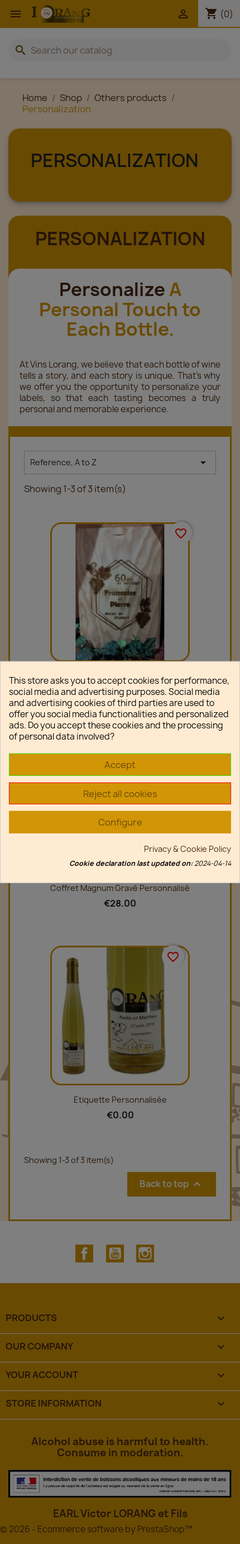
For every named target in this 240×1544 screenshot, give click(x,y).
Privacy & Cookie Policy (187, 848)
